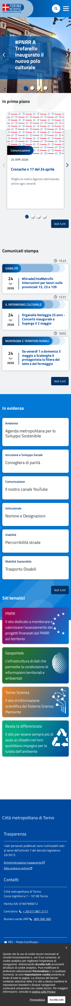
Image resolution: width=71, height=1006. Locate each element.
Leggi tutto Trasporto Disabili (35, 567)
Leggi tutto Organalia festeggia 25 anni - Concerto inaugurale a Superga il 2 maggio (35, 315)
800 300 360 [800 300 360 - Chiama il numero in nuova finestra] (40, 919)
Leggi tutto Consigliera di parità (35, 461)
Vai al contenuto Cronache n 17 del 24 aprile (35, 160)
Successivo (67, 55)
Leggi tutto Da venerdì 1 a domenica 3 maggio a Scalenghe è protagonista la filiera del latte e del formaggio (35, 353)
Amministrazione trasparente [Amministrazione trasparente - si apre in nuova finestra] (23, 862)
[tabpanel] (35, 55)
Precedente (4, 55)
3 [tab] (39, 88)
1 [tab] (25, 88)
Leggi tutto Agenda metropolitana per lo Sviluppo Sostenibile (35, 432)
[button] (66, 8)
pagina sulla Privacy (43, 998)
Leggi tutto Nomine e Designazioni (35, 514)
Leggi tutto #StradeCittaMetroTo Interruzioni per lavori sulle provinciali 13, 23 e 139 (35, 279)
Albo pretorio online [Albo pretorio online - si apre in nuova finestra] (16, 868)
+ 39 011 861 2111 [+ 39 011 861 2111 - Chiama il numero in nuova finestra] (33, 911)
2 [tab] (32, 88)
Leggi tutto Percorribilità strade (35, 541)
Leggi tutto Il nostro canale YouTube (35, 487)
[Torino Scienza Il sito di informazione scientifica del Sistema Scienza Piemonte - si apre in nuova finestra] (35, 702)
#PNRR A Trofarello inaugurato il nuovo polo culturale (29, 54)
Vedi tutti (61, 223)
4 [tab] (45, 88)
